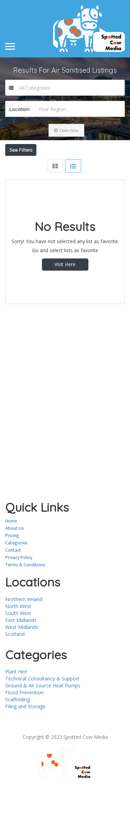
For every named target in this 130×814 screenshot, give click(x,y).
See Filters (21, 150)
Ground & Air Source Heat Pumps (42, 710)
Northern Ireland (23, 623)
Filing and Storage (25, 730)
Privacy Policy (18, 582)
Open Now (66, 130)
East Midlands (20, 644)
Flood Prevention (24, 716)
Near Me (41, 165)
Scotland (15, 658)
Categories (16, 567)
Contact (13, 574)
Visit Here (65, 288)
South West (18, 637)
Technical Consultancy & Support (42, 703)
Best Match (86, 165)
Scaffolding (17, 723)
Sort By (20, 177)
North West (18, 630)
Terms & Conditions (25, 589)
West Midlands (21, 651)
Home (11, 545)
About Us (14, 553)
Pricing (12, 560)
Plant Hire (16, 696)
